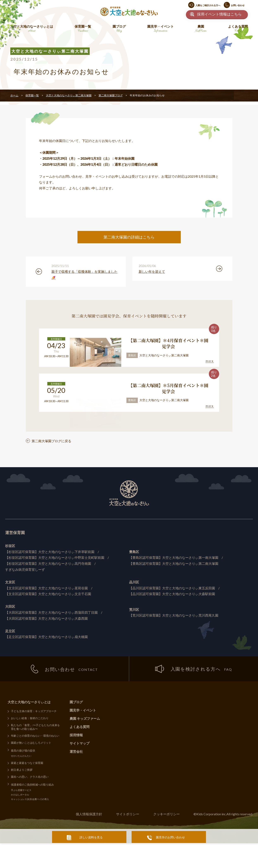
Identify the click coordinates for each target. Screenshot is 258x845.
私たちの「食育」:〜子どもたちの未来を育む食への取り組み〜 (35, 728)
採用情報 (76, 736)
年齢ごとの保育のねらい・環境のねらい (35, 737)
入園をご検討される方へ (207, 5)
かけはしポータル (20, 796)
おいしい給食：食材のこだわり (30, 719)
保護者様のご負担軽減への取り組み (32, 786)
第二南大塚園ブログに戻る (51, 442)
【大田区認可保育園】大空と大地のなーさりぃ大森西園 (46, 619)
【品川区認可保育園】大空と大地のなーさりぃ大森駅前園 (172, 595)
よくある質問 (238, 28)
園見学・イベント (160, 28)
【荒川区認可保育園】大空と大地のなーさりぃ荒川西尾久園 (173, 616)
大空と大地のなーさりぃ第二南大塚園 (69, 95)
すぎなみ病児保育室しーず (25, 570)
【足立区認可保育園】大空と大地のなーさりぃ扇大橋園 (46, 638)
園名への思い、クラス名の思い (30, 778)
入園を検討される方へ (193, 670)
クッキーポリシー (166, 815)
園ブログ (119, 28)
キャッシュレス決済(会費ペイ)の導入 (30, 800)
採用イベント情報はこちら (219, 14)
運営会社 (76, 753)
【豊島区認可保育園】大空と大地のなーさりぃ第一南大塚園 (173, 558)
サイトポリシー (127, 815)
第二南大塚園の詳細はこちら (129, 237)
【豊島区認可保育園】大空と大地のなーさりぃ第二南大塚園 (173, 564)
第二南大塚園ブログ (111, 95)
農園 (201, 28)
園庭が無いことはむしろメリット (31, 744)
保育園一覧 (83, 28)
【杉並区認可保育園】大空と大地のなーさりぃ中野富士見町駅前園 (54, 558)
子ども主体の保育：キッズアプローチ (34, 712)
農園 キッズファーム (85, 720)
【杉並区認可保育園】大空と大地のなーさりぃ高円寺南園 (48, 564)
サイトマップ (79, 744)
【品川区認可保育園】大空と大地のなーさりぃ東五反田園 (172, 589)
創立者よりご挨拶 (21, 771)
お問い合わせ (238, 5)
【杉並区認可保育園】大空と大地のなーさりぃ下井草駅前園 (49, 553)
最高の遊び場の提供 (23, 752)
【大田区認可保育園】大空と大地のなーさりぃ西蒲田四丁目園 (51, 613)
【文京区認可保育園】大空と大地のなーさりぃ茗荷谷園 (46, 589)
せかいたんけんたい (21, 757)
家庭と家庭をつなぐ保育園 (27, 764)
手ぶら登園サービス (21, 791)
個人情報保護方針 (88, 815)
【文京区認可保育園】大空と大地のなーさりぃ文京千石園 (48, 595)
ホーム (14, 95)
